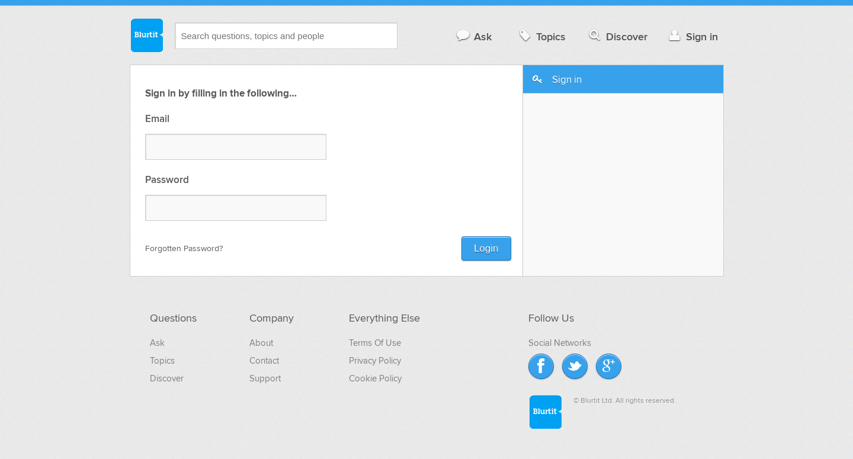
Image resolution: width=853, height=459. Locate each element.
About (261, 343)
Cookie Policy (375, 378)
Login (486, 248)
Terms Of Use (375, 343)
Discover (616, 36)
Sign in (692, 36)
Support (265, 378)
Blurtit (146, 35)
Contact (264, 360)
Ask (473, 36)
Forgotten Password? (184, 248)
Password (167, 180)
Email (157, 119)
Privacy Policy (375, 360)
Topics (541, 36)
